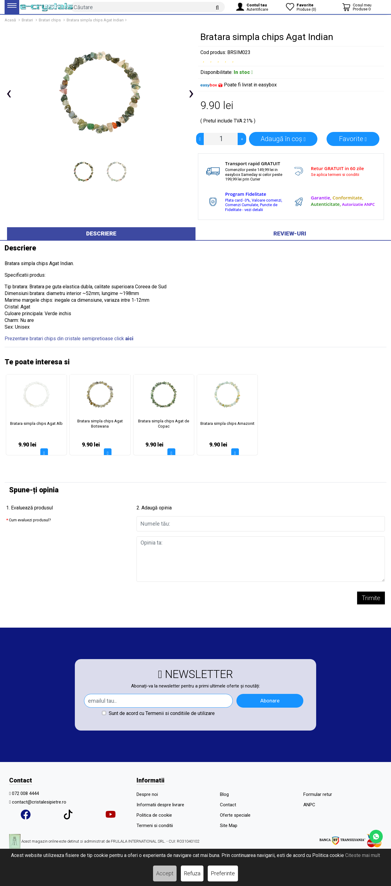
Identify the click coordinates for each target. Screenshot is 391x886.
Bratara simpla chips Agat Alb (36, 423)
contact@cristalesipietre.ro (39, 802)
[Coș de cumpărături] (357, 7)
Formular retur (317, 794)
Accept (165, 873)
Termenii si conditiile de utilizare (180, 713)
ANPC (309, 805)
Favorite (353, 139)
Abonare (270, 701)
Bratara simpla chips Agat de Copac (163, 423)
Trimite (371, 598)
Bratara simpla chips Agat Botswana (100, 423)
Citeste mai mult (362, 855)
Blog (224, 794)
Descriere (101, 233)
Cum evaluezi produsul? (30, 520)
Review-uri (289, 233)
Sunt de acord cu (158, 713)
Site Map (228, 825)
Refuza (192, 873)
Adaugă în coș (283, 139)
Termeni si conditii (155, 825)
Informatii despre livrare (160, 805)
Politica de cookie (154, 815)
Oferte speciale (235, 815)
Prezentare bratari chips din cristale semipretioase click (69, 338)
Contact (228, 805)
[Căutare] (217, 7)
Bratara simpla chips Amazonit (227, 423)
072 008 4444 (25, 793)
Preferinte (223, 873)
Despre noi (147, 794)
